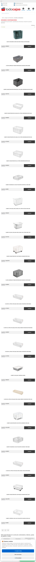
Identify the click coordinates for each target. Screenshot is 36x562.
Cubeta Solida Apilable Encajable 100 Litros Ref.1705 (18, 232)
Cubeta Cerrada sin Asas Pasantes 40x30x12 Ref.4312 (18, 518)
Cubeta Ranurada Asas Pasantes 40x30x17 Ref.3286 (17, 446)
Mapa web (16, 551)
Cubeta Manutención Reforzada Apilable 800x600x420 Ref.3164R (18, 89)
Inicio (3, 17)
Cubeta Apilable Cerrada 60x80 (18, 375)
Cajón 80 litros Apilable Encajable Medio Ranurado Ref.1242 (18, 399)
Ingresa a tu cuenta (18, 554)
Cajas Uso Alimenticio (9, 17)
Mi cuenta (29, 9)
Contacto (23, 9)
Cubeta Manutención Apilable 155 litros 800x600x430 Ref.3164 (18, 137)
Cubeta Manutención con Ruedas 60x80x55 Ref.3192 (18, 256)
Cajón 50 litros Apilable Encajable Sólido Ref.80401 (18, 470)
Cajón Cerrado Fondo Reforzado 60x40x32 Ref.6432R (18, 65)
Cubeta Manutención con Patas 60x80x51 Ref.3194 (18, 423)
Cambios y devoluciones (6, 554)
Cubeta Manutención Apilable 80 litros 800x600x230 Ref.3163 (18, 113)
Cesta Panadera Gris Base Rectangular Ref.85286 (18, 41)
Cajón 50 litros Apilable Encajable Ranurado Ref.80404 (18, 303)
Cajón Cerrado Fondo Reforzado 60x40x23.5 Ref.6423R (18, 280)
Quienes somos (4, 556)
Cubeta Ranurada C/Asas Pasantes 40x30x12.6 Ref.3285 (18, 184)
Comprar (29, 46)
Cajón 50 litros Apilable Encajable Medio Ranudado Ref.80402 (18, 327)
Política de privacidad (6, 551)
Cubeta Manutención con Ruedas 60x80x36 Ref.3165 (18, 494)
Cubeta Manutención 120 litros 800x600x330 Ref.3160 (18, 160)
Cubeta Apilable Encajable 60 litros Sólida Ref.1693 (18, 208)
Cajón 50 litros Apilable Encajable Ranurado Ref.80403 (18, 351)
